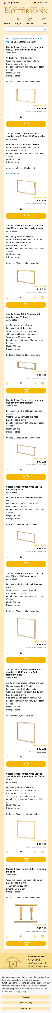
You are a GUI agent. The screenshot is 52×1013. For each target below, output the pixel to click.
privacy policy (20, 991)
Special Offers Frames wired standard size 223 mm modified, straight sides (25, 226)
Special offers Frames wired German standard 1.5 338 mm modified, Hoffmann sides (24, 672)
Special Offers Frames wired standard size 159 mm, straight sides (25, 401)
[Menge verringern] (7, 117)
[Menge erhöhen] (35, 117)
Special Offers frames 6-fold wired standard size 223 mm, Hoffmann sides (25, 134)
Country (40, 2)
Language (11, 2)
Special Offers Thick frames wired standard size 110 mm (23, 315)
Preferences (26, 1008)
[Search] (45, 29)
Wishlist (30, 21)
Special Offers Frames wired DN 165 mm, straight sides (24, 488)
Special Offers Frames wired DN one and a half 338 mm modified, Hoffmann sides (25, 776)
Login (18, 21)
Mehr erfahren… (13, 173)
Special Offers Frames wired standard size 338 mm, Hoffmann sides (25, 574)
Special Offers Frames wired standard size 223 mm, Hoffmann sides (25, 48)
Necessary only (26, 1003)
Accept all (26, 997)
